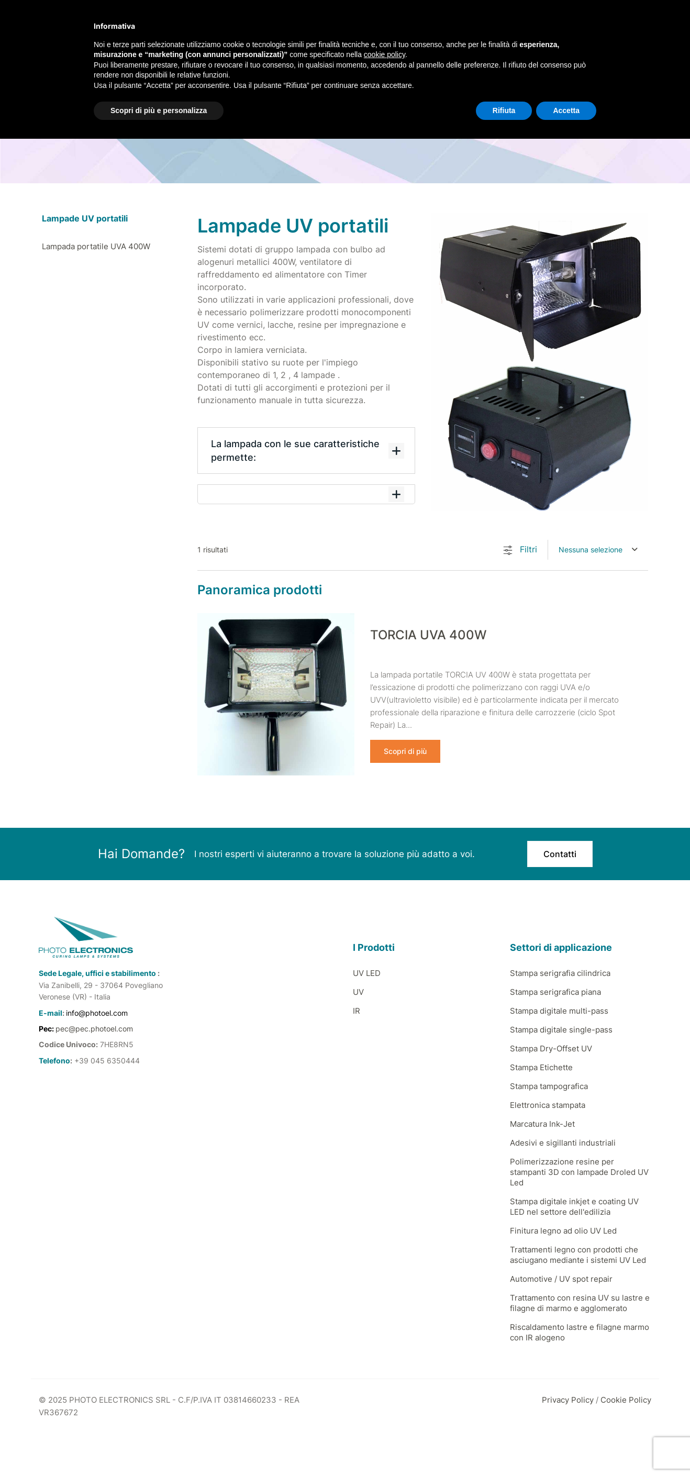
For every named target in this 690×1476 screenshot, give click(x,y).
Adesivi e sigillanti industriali (563, 1142)
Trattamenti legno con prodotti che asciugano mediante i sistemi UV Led (578, 1254)
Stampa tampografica (549, 1086)
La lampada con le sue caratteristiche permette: (307, 450)
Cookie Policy (625, 1399)
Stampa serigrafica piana (555, 991)
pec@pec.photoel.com (94, 1028)
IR (356, 1010)
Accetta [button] (566, 110)
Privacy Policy (568, 1399)
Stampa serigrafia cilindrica (560, 973)
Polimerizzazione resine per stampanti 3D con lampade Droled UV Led (579, 1171)
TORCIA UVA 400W (428, 634)
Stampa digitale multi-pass (559, 1010)
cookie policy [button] (384, 54)
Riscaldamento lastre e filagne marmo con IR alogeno (579, 1332)
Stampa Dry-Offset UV (551, 1048)
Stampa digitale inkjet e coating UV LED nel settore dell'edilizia (574, 1206)
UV (358, 991)
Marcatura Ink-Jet (542, 1123)
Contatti (559, 854)
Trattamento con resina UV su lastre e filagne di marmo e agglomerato (580, 1302)
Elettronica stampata (547, 1104)
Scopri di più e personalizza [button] (158, 110)
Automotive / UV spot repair (561, 1278)
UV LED (367, 973)
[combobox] (598, 549)
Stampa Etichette (541, 1067)
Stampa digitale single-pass (561, 1029)
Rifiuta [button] (504, 110)
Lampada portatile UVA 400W (96, 246)
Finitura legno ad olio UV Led (563, 1230)
